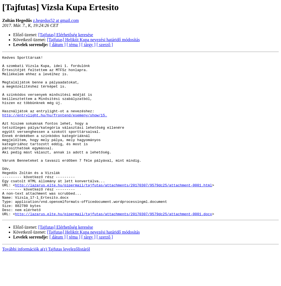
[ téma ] (73, 44)
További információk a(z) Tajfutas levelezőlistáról (46, 281)
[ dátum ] (57, 44)
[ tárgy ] (88, 44)
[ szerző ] (105, 44)
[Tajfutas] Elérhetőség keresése (65, 34)
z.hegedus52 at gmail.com (56, 20)
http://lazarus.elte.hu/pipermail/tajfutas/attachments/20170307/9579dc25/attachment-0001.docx (113, 245)
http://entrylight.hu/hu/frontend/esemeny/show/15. (54, 127)
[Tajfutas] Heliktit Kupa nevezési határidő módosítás (93, 39)
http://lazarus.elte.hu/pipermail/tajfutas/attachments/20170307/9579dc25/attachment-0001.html (113, 211)
